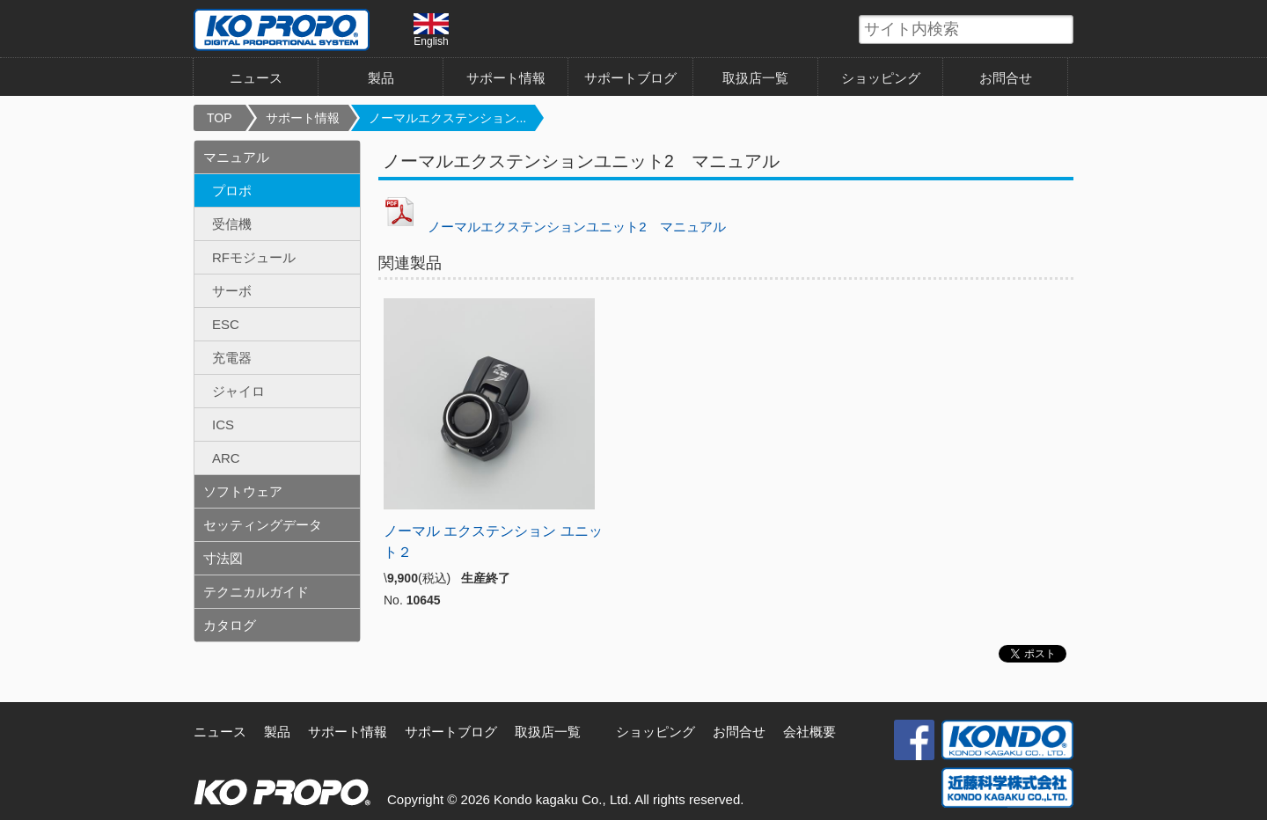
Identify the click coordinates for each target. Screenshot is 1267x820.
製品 (381, 77)
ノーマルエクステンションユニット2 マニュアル (576, 226)
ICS (223, 424)
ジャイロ (238, 391)
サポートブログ (630, 77)
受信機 (232, 223)
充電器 (232, 357)
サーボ (232, 290)
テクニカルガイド (256, 591)
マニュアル (236, 157)
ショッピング (880, 77)
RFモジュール (254, 257)
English (431, 30)
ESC (225, 324)
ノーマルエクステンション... (448, 118)
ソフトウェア (242, 491)
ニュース (256, 77)
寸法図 (223, 558)
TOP (219, 118)
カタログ (229, 625)
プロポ (232, 190)
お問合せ (1005, 77)
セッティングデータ (262, 524)
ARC (226, 457)
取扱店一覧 (755, 77)
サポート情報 (506, 77)
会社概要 (809, 731)
